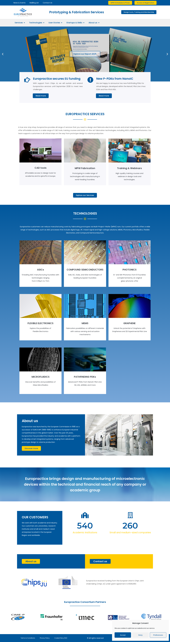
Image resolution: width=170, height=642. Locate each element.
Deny (140, 635)
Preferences (158, 635)
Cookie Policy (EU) (60, 638)
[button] (2, 53)
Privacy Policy (45, 638)
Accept (123, 635)
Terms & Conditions (28, 638)
